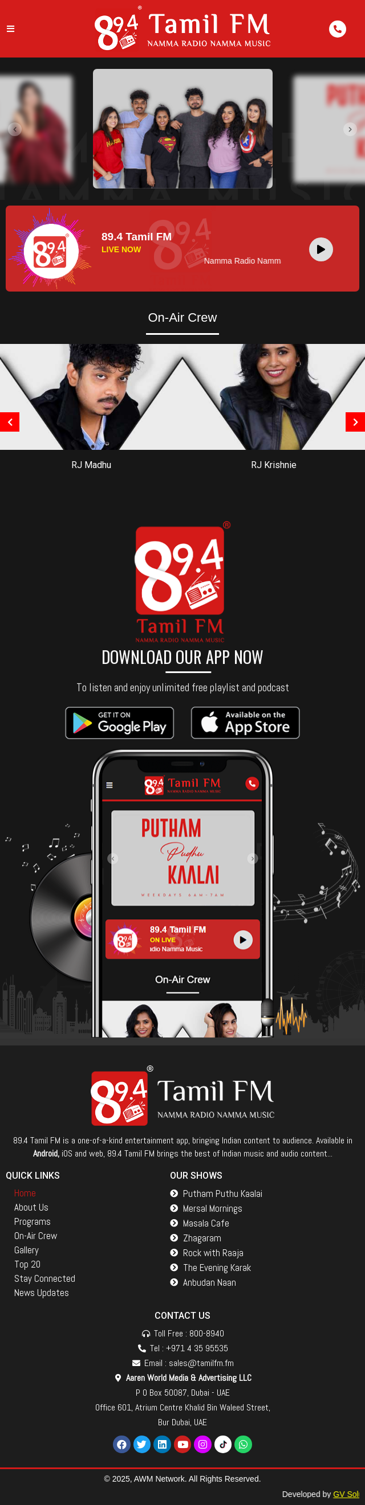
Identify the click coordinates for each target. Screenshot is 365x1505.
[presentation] (15, 129)
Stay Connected (44, 1278)
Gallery (26, 1250)
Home (25, 1193)
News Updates (41, 1292)
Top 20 (27, 1264)
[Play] (321, 249)
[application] (324, 248)
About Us (31, 1207)
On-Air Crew (35, 1235)
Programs (32, 1221)
